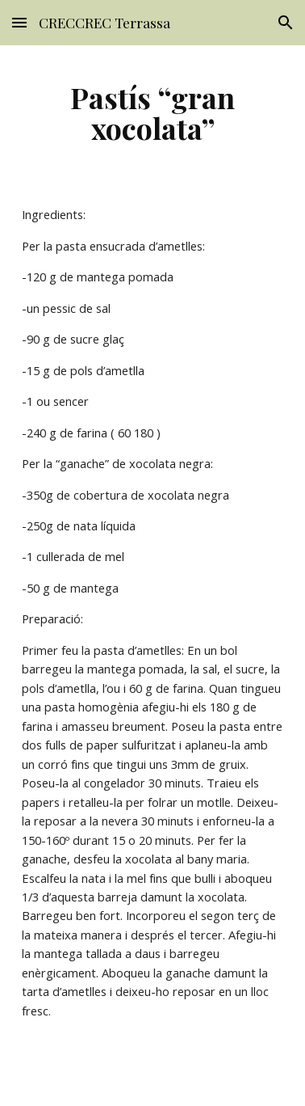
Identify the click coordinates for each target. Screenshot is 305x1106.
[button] (19, 22)
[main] (152, 112)
